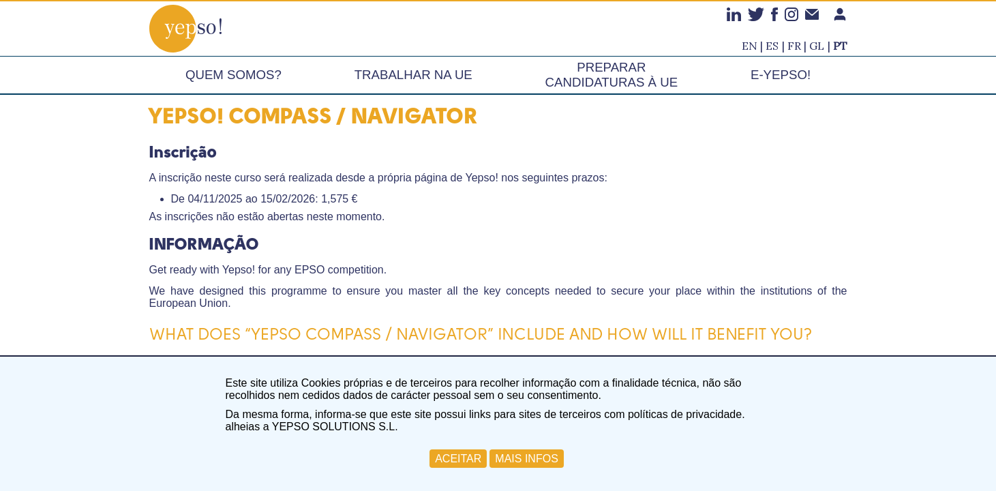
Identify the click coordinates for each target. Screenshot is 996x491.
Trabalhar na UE (413, 75)
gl (816, 46)
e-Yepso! (781, 75)
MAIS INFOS (526, 458)
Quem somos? (233, 75)
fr (794, 46)
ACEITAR (458, 458)
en (749, 46)
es (772, 46)
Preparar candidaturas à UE (611, 74)
